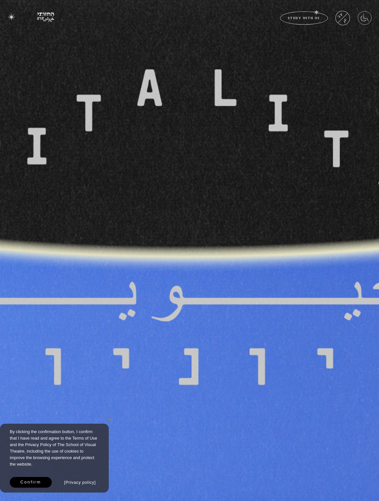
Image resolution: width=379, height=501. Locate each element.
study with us (304, 17)
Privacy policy (79, 482)
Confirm (31, 482)
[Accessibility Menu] (365, 22)
